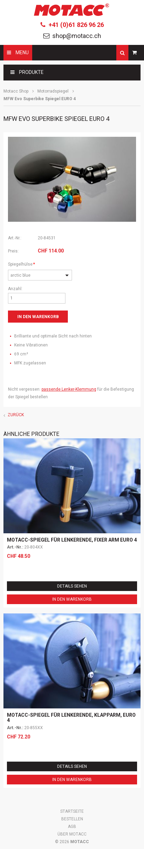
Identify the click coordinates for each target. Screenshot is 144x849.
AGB (72, 826)
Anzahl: (15, 288)
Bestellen (72, 819)
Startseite (72, 811)
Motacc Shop (15, 91)
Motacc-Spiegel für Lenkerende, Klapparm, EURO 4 (71, 717)
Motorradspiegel (53, 91)
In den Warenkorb (72, 599)
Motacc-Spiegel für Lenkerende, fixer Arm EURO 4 (72, 540)
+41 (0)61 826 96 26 (76, 24)
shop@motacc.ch (76, 35)
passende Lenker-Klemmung (69, 389)
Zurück (16, 414)
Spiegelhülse (21, 263)
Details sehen (72, 586)
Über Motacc (72, 834)
